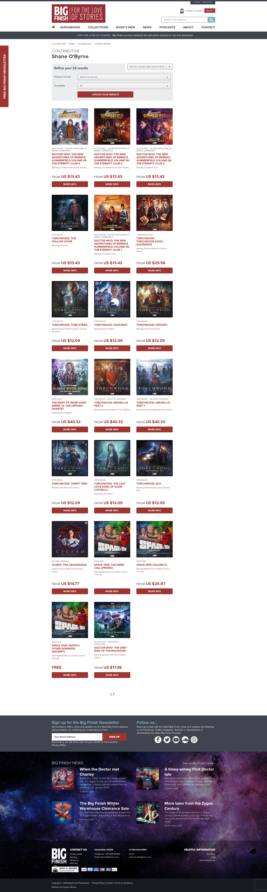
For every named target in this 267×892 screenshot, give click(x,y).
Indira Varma (107, 493)
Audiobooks (84, 43)
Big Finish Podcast (171, 733)
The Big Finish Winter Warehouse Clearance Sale (104, 805)
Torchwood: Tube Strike (69, 325)
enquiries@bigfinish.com (140, 857)
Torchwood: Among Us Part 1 (153, 404)
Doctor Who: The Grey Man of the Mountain (110, 649)
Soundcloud (193, 730)
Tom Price (63, 487)
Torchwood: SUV (148, 484)
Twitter (158, 730)
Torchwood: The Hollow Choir (64, 239)
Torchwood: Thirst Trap (70, 484)
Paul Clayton (124, 409)
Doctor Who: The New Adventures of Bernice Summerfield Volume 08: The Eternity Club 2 (154, 158)
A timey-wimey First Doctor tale (189, 771)
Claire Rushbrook (152, 328)
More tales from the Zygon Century (188, 805)
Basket (210, 10)
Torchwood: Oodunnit (111, 325)
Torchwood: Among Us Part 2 (111, 404)
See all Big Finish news (198, 763)
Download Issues (207, 860)
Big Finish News (67, 762)
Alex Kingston (65, 412)
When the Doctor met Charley (99, 771)
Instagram (168, 730)
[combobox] (184, 20)
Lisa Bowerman (66, 167)
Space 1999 (99, 561)
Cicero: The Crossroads (69, 565)
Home (72, 43)
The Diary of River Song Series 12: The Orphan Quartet (69, 406)
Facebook (148, 730)
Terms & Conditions (124, 882)
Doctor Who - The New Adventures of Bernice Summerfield (69, 149)
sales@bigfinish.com (109, 857)
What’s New (125, 27)
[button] (150, 66)
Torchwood (57, 234)
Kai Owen (63, 245)
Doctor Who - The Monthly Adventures (106, 643)
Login (197, 2)
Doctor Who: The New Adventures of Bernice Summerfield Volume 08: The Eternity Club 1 (112, 245)
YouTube (178, 730)
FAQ (213, 857)
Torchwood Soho (144, 234)
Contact (208, 27)
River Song (57, 399)
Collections (98, 27)
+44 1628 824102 (112, 854)
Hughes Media (69, 887)
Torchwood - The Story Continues (110, 399)
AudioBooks (70, 27)
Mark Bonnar (107, 571)
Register (207, 2)
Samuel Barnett (151, 248)
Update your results (105, 94)
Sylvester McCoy (109, 654)
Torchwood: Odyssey (152, 325)
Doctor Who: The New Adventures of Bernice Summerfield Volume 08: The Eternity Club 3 (112, 158)
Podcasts (167, 27)
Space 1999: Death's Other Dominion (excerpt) (66, 649)
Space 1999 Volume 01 (151, 565)
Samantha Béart (109, 409)
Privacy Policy (59, 745)
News (147, 27)
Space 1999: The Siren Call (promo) (109, 566)
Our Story (211, 854)
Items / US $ (194, 10)
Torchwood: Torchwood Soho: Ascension (149, 241)
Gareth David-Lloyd (68, 328)
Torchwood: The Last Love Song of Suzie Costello (109, 487)
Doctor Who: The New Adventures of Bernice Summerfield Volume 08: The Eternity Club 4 (69, 158)
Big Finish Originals (60, 561)
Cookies (109, 882)
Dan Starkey (81, 167)
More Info (69, 184)
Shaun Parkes (108, 328)
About (188, 27)
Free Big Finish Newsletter (4, 76)
